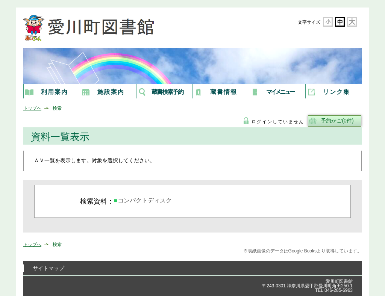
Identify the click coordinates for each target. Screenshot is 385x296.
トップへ (32, 108)
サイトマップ (48, 268)
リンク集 (336, 92)
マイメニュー (280, 92)
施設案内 (110, 92)
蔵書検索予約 (167, 92)
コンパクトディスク (145, 200)
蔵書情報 (223, 92)
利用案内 (54, 92)
